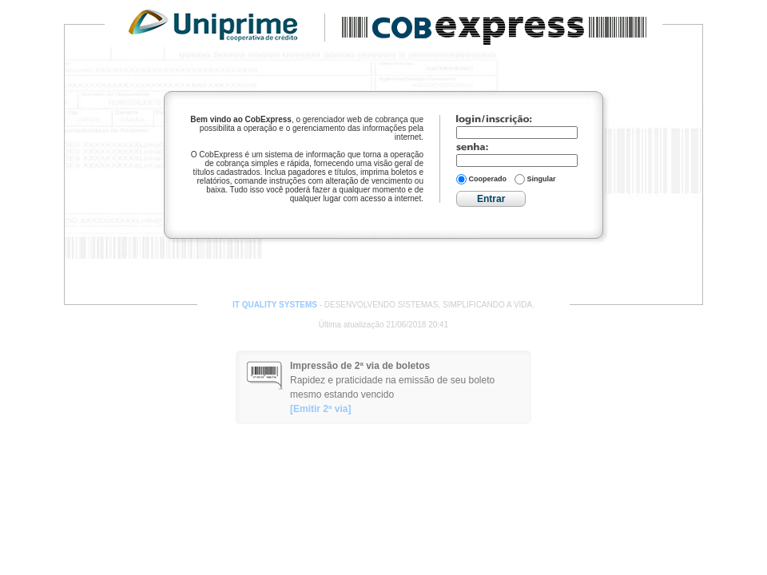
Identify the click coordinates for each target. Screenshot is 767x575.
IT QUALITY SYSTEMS (274, 304)
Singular (535, 179)
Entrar (491, 198)
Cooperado (481, 179)
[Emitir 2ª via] (320, 408)
